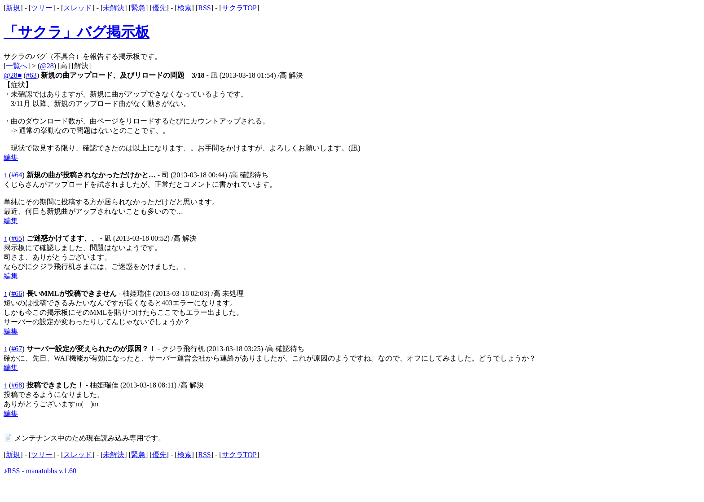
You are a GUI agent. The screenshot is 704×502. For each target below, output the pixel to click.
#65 (16, 238)
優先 (159, 8)
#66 (16, 293)
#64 (16, 175)
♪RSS (12, 471)
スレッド (77, 8)
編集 (11, 157)
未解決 (113, 8)
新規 (13, 8)
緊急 (138, 8)
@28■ (13, 75)
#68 (16, 385)
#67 (16, 348)
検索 (184, 8)
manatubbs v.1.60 (51, 471)
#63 (31, 75)
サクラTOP (239, 8)
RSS (204, 8)
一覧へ (16, 66)
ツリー (42, 8)
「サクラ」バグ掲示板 (77, 32)
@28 (47, 66)
